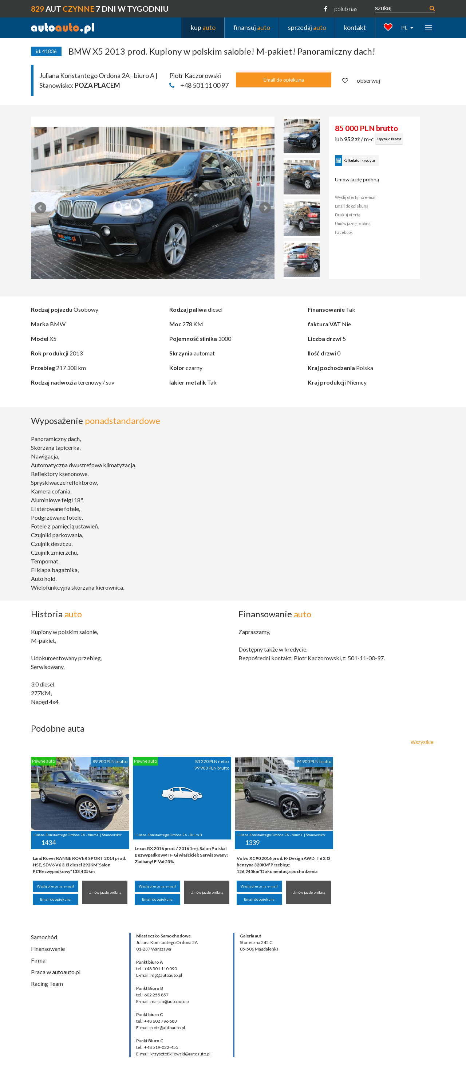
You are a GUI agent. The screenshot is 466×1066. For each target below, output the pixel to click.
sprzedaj (307, 27)
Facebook (359, 232)
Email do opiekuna (284, 79)
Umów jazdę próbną (372, 179)
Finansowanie (48, 948)
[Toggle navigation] (428, 27)
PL (405, 28)
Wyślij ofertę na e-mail (370, 197)
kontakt (355, 27)
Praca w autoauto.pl (55, 971)
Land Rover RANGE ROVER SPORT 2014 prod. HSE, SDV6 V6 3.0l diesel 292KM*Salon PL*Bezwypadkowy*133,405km (79, 864)
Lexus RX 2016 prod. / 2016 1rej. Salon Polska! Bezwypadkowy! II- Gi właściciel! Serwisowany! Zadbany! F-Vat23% (181, 855)
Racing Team (47, 983)
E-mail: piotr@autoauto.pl (160, 1027)
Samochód (44, 936)
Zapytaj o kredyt (403, 139)
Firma (38, 960)
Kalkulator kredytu (370, 160)
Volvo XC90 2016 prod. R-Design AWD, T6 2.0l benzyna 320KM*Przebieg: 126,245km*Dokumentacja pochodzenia (283, 864)
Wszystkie (422, 742)
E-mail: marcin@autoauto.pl (163, 1001)
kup (203, 27)
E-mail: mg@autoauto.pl (159, 975)
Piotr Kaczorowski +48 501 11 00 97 (199, 80)
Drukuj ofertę (362, 214)
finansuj (251, 27)
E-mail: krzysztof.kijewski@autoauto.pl (173, 1054)
